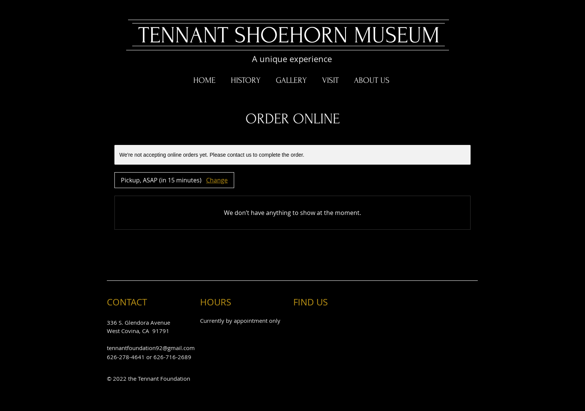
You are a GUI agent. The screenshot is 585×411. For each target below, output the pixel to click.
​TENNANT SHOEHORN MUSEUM (289, 35)
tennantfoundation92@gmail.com (151, 348)
